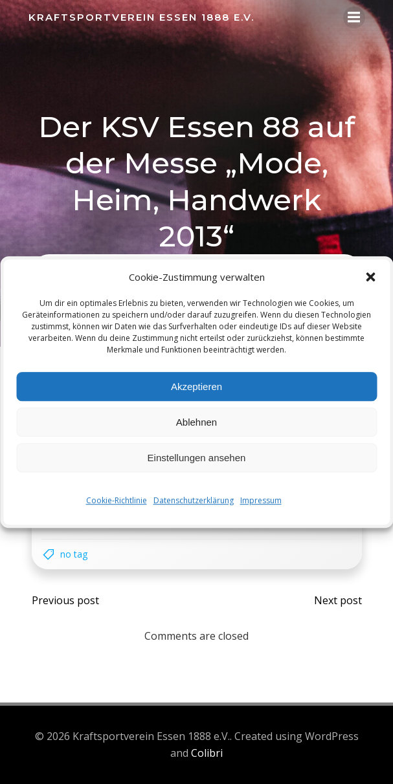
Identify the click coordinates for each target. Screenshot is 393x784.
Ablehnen (196, 422)
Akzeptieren (196, 386)
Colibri (207, 753)
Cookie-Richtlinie (116, 500)
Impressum (261, 500)
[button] (370, 276)
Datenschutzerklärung (193, 500)
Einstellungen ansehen (197, 457)
